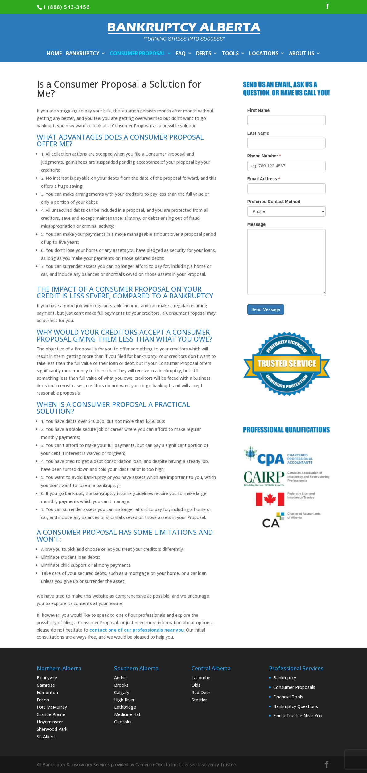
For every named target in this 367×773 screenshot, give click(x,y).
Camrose (46, 685)
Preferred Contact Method (273, 201)
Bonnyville (47, 678)
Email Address (263, 178)
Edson (43, 700)
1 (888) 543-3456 (66, 6)
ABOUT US (301, 54)
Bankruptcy (284, 678)
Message (256, 224)
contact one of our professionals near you (136, 630)
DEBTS (203, 54)
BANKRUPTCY (82, 54)
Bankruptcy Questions (295, 706)
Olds (196, 685)
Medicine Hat (127, 714)
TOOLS (230, 54)
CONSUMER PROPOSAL (137, 54)
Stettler (199, 700)
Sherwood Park (52, 729)
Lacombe (201, 678)
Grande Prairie (51, 714)
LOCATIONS (263, 54)
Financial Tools (288, 697)
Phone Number (264, 155)
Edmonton (47, 692)
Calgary (121, 692)
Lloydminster (50, 722)
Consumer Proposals (294, 687)
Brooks (121, 685)
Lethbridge (125, 707)
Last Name (258, 133)
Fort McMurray (52, 707)
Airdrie (120, 678)
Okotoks (122, 722)
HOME (54, 54)
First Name (258, 110)
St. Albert (46, 736)
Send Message (265, 309)
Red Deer (201, 692)
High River (124, 700)
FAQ (181, 54)
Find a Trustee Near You (297, 715)
